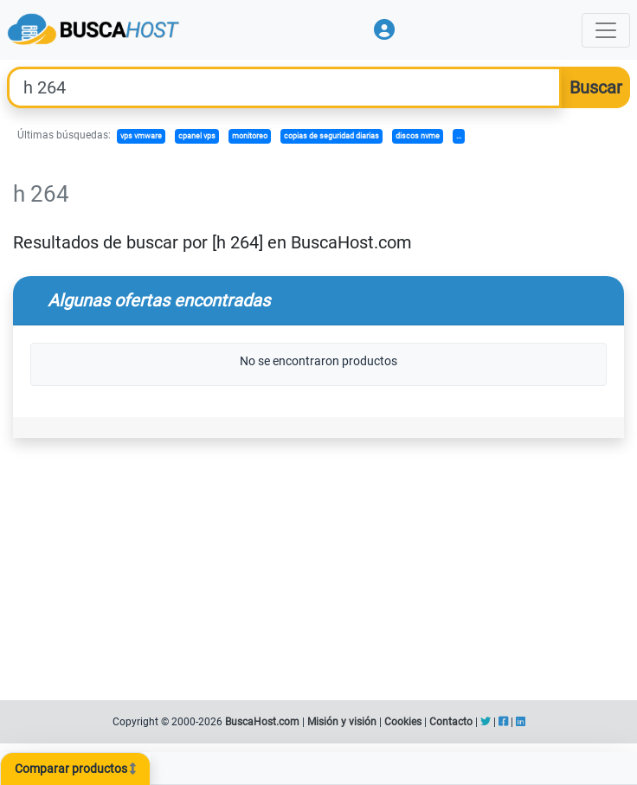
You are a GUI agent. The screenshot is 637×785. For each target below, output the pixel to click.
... (458, 136)
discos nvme (418, 136)
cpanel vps (197, 136)
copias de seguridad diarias (331, 136)
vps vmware (141, 136)
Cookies (402, 722)
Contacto (451, 722)
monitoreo (249, 136)
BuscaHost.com (262, 722)
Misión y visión (341, 722)
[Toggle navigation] (606, 30)
